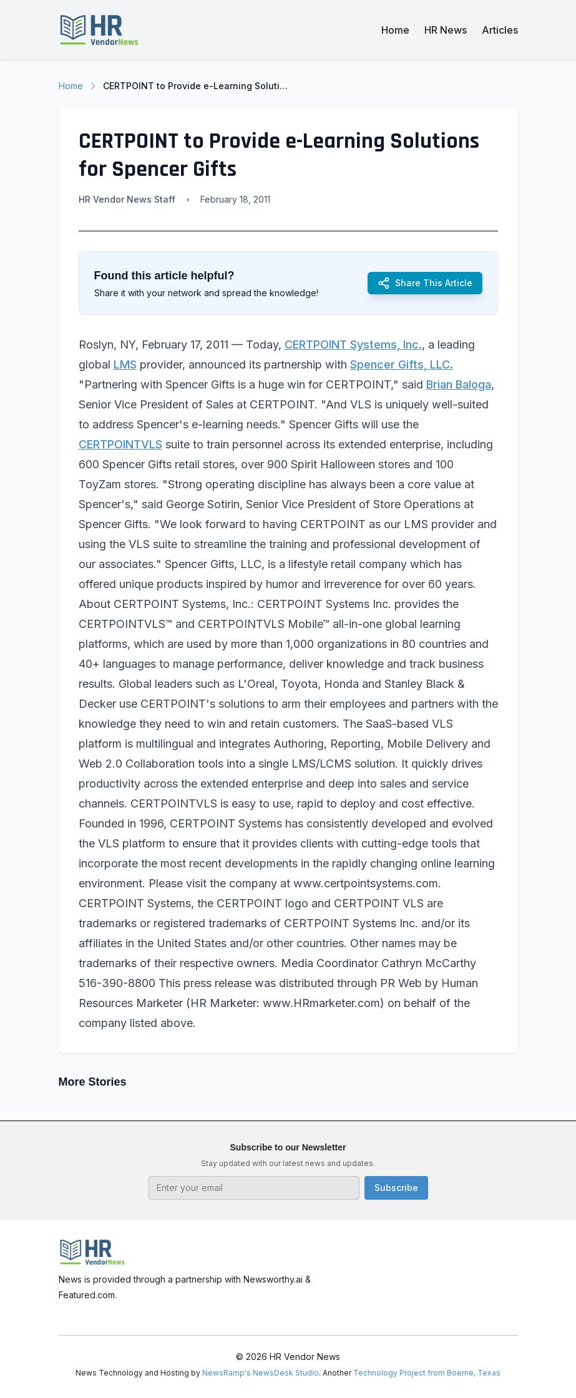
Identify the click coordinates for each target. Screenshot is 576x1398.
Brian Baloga (458, 384)
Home (395, 30)
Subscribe (396, 1187)
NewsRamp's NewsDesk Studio (260, 1372)
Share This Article (425, 283)
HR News (445, 30)
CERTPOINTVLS (120, 444)
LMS (125, 364)
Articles (500, 30)
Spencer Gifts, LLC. (401, 364)
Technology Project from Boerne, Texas (426, 1372)
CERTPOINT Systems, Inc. (353, 344)
